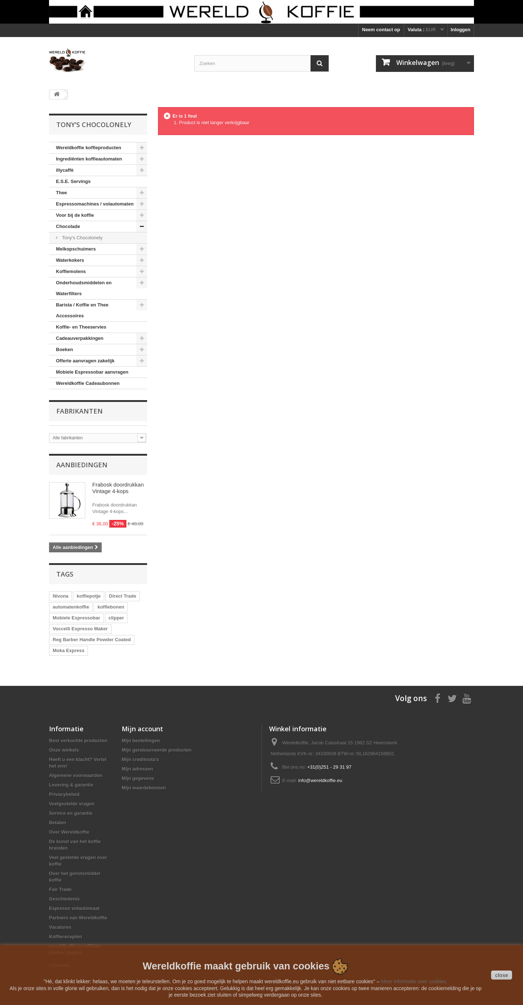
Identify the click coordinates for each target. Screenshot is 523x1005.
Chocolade (68, 226)
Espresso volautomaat (74, 908)
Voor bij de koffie (75, 215)
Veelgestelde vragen (71, 803)
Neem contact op (381, 29)
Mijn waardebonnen (144, 787)
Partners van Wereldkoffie (78, 917)
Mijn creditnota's (140, 759)
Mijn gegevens (138, 778)
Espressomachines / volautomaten (95, 204)
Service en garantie (70, 813)
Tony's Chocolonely (81, 237)
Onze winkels (64, 750)
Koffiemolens (71, 271)
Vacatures (60, 927)
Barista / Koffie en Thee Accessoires (82, 310)
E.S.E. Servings (73, 181)
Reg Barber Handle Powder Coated (92, 639)
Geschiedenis (64, 899)
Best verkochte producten (78, 740)
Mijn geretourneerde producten (156, 750)
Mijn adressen (137, 769)
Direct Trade (122, 596)
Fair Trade (60, 889)
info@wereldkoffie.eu (320, 780)
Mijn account (142, 728)
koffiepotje (89, 596)
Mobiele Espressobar (76, 618)
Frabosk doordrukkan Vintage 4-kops (118, 487)
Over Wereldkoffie (69, 832)
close (501, 975)
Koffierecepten (65, 936)
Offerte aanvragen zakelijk (85, 360)
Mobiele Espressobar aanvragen (92, 372)
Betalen (57, 822)
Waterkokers (70, 260)
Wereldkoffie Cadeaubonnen (87, 383)
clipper (116, 618)
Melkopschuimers (76, 249)
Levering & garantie (71, 785)
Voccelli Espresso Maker (80, 628)
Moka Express (68, 650)
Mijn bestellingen (141, 740)
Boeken (64, 349)
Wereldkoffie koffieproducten (88, 147)
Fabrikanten (79, 411)
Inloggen (460, 29)
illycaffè (64, 170)
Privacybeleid (64, 794)
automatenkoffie (71, 607)
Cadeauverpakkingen (80, 338)
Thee (61, 192)
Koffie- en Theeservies (81, 327)
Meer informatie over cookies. (414, 981)
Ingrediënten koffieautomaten (89, 159)
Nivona (60, 596)
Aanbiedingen (82, 464)
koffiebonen (110, 607)
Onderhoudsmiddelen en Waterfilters (84, 288)
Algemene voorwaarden (75, 775)
